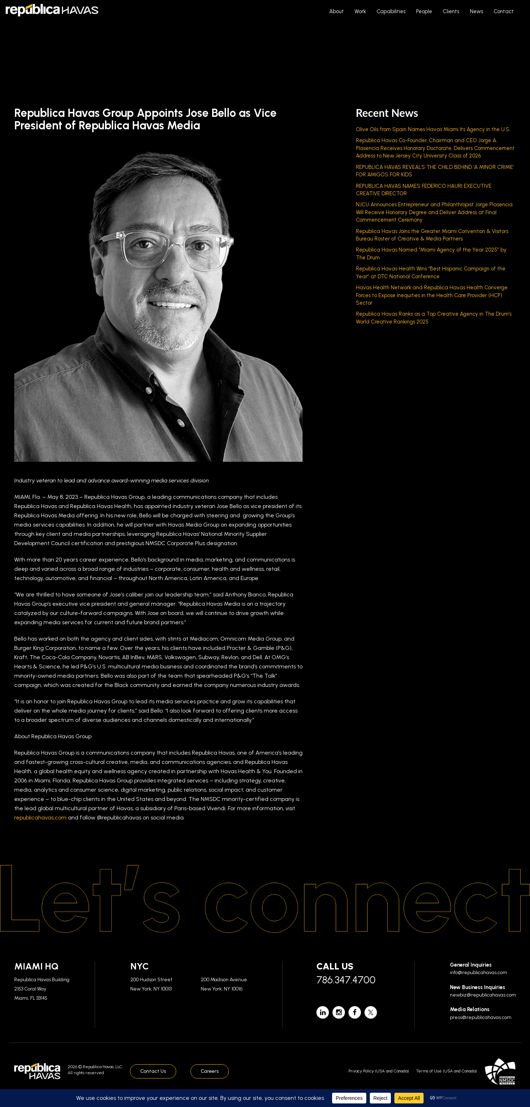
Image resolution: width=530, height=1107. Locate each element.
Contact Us (153, 1071)
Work (360, 11)
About (336, 11)
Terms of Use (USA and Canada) (446, 1071)
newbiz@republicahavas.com (483, 995)
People (424, 11)
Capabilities (391, 11)
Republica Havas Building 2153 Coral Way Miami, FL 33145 (41, 989)
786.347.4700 (346, 980)
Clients (451, 11)
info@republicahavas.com (478, 972)
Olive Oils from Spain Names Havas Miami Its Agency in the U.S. (433, 129)
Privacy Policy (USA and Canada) (378, 1071)
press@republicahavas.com (480, 1017)
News (476, 11)
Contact (504, 11)
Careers (210, 1071)
